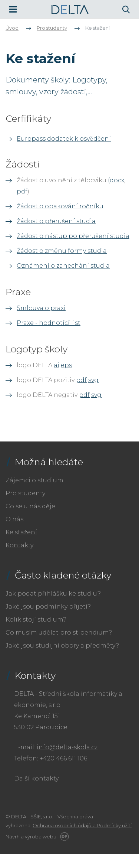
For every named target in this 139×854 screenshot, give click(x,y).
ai (56, 365)
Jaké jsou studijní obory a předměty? (62, 645)
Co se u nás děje (30, 506)
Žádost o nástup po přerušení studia (73, 235)
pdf (22, 191)
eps (66, 365)
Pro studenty (25, 493)
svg (93, 380)
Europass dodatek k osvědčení (64, 138)
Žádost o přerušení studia (56, 221)
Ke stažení (21, 532)
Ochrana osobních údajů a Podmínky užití (82, 825)
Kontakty (19, 545)
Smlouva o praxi (41, 308)
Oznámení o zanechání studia (63, 265)
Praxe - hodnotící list (48, 322)
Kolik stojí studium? (36, 619)
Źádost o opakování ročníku (60, 206)
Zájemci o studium (34, 480)
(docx (116, 180)
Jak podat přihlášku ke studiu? (53, 593)
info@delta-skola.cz (67, 747)
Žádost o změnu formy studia (62, 250)
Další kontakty (36, 778)
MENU (13, 9)
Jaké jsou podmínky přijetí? (48, 606)
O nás (14, 519)
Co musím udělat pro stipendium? (59, 632)
